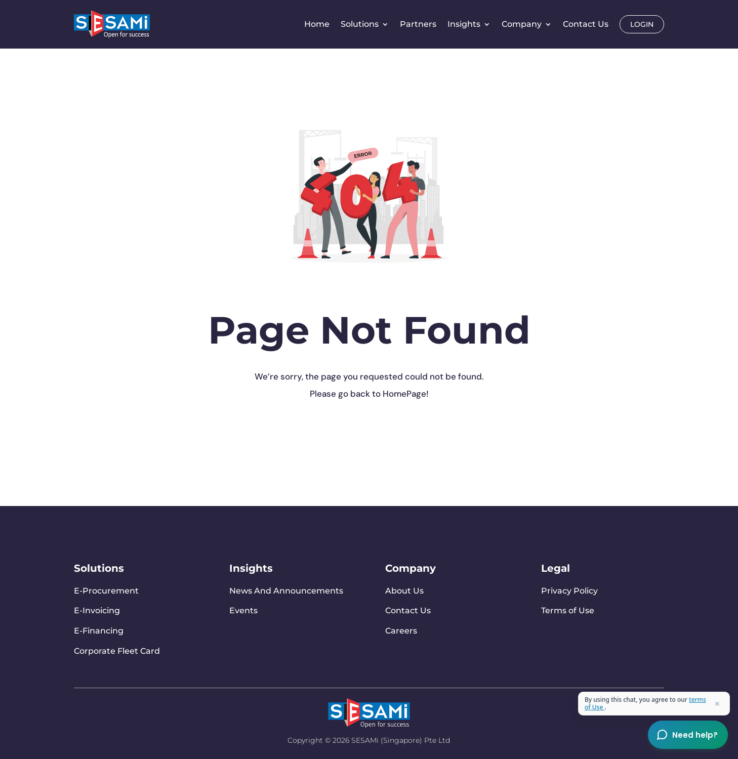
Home (317, 24)
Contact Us (585, 24)
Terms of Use (567, 610)
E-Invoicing (97, 610)
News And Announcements (286, 591)
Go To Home (258, 433)
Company (522, 24)
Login (641, 24)
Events (243, 610)
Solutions (360, 24)
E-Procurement (106, 591)
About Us (404, 591)
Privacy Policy (569, 591)
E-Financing (99, 631)
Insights (463, 24)
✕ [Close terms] (717, 703)
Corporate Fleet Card (117, 651)
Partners (418, 24)
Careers (401, 631)
